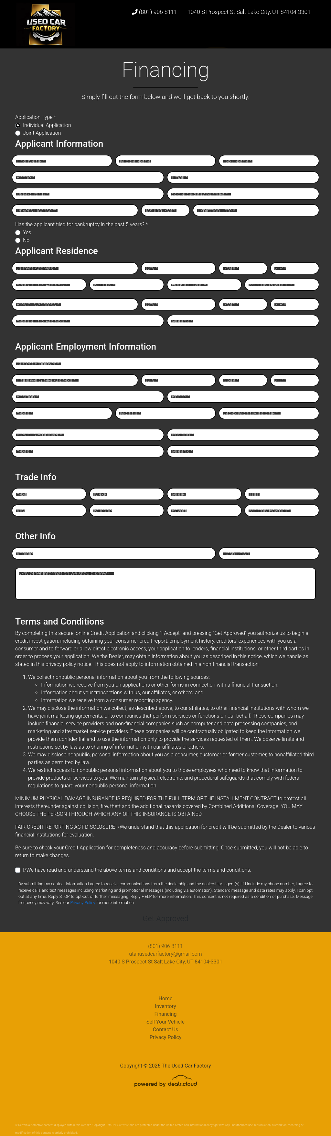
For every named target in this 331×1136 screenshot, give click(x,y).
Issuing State (160, 210)
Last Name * (237, 161)
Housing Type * (189, 285)
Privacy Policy (82, 902)
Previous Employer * (39, 435)
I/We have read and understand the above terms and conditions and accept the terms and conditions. (137, 870)
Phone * (25, 177)
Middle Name (135, 161)
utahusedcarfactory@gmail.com (165, 954)
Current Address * (36, 268)
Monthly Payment (269, 511)
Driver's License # (36, 210)
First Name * (30, 161)
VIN (20, 511)
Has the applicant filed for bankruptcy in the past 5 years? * (81, 224)
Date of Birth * (32, 194)
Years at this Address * (42, 285)
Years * (24, 413)
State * (231, 268)
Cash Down (236, 554)
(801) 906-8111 (154, 12)
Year (21, 494)
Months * (104, 285)
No (26, 240)
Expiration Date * (216, 210)
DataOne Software (117, 1125)
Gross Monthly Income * (250, 413)
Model (179, 494)
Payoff (179, 511)
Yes (27, 232)
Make (100, 494)
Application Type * (35, 117)
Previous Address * (37, 304)
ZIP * (280, 268)
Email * (180, 177)
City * (152, 268)
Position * (27, 397)
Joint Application (42, 133)
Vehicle (24, 554)
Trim (254, 494)
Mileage (103, 511)
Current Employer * (37, 364)
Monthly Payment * (271, 285)
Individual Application (47, 125)
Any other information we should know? (64, 573)
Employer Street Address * (46, 380)
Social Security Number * (200, 194)
